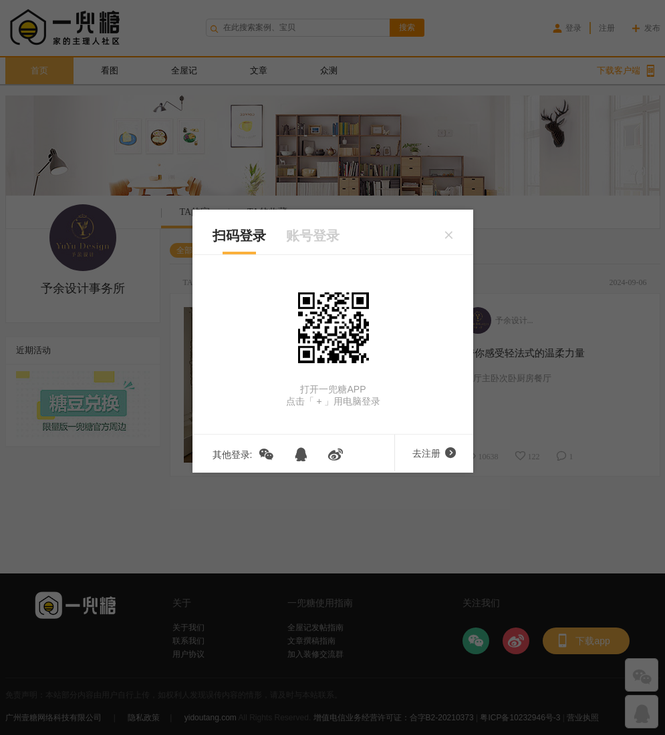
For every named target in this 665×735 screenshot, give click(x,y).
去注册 (434, 453)
